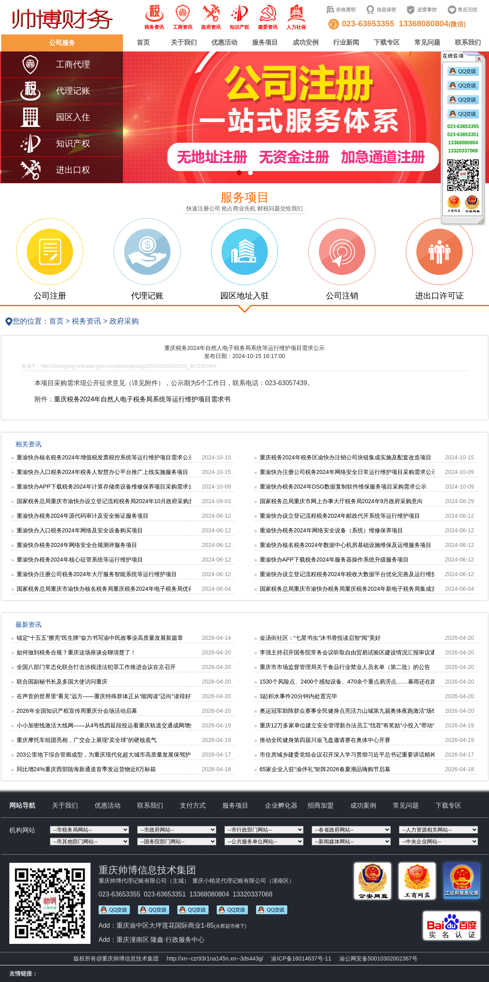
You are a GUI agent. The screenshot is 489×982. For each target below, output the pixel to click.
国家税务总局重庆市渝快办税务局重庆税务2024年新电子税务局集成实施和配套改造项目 (371, 588)
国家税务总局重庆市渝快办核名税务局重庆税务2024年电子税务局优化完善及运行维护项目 (131, 588)
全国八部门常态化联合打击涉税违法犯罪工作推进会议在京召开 (96, 667)
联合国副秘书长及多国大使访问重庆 (62, 681)
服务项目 (265, 42)
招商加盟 (321, 805)
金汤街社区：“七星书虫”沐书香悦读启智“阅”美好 (320, 638)
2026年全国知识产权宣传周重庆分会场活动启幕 (77, 711)
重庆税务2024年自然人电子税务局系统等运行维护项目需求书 (142, 399)
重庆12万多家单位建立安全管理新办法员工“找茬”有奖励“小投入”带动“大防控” (357, 725)
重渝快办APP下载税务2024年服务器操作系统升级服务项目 (334, 559)
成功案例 (363, 805)
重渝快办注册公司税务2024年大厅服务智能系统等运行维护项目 (97, 574)
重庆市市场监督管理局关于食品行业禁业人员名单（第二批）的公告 (345, 667)
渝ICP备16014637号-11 (301, 958)
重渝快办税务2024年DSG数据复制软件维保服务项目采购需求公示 (343, 486)
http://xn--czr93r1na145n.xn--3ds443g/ (215, 958)
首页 (143, 42)
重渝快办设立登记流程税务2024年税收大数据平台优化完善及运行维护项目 (354, 574)
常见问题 (427, 42)
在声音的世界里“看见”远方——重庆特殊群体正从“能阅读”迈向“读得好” (105, 696)
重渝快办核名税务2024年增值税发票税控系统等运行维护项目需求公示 (105, 457)
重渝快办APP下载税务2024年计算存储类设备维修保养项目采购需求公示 (108, 486)
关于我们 (184, 42)
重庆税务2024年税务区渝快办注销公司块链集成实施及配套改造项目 (345, 457)
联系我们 (468, 42)
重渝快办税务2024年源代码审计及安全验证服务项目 (83, 515)
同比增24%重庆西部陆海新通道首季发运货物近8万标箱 (86, 769)
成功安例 (306, 42)
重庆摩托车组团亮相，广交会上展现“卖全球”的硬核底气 (87, 740)
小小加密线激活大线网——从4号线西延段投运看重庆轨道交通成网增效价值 (112, 725)
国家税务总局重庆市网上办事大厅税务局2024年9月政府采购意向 (341, 501)
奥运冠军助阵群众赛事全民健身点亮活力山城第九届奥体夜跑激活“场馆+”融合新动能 (366, 711)
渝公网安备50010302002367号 (378, 958)
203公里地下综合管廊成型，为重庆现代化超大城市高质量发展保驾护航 (106, 754)
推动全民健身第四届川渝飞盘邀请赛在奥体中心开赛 (325, 740)
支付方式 (193, 805)
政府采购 (124, 321)
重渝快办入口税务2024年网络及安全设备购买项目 (80, 530)
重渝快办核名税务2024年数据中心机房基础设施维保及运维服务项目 (345, 545)
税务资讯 (86, 321)
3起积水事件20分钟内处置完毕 (298, 696)
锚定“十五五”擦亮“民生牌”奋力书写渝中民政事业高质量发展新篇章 (100, 638)
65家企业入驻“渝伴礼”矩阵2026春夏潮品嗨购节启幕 (325, 769)
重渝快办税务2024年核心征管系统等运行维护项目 (80, 559)
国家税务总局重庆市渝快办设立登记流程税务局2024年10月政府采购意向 (108, 501)
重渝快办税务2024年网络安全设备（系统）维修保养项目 (331, 530)
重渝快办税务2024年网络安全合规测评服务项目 (77, 545)
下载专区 (387, 42)
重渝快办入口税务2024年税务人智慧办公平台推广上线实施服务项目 (102, 472)
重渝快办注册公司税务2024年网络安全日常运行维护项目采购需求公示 (348, 472)
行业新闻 (346, 42)
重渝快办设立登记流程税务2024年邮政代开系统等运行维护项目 (340, 515)
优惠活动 (224, 42)
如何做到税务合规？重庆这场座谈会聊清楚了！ (76, 652)
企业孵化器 (281, 805)
